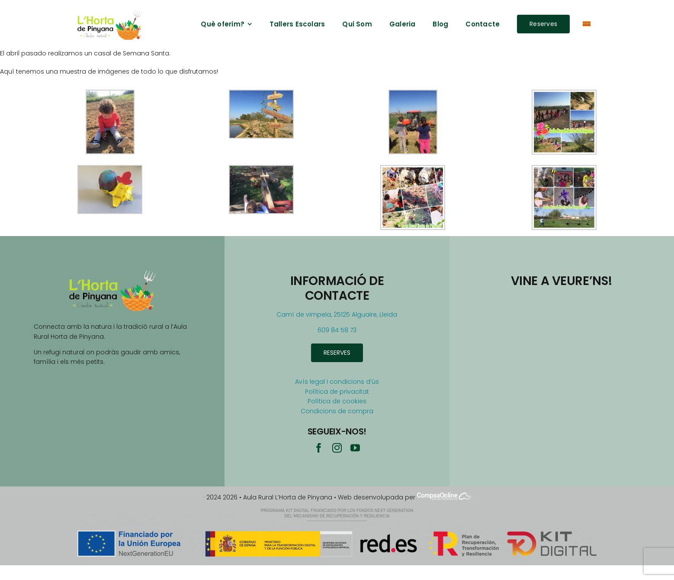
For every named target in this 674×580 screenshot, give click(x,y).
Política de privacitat (337, 391)
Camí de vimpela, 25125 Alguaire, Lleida (336, 314)
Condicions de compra (337, 411)
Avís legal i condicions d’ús (337, 381)
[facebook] (319, 448)
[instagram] (337, 448)
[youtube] (355, 448)
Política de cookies (337, 401)
